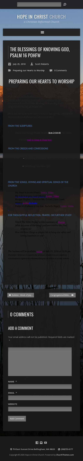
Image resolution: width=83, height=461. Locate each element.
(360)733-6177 (67, 449)
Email (12, 392)
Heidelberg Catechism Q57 (38, 158)
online (39, 251)
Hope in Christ (41, 16)
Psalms (61, 222)
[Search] (39, 4)
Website (12, 404)
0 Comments (60, 70)
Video (50, 192)
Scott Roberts (42, 64)
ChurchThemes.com (65, 454)
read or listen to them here (39, 139)
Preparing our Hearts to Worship (29, 70)
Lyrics (44, 192)
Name (12, 381)
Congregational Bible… (62, 295)
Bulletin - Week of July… (21, 295)
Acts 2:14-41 (54, 133)
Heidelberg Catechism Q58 (37, 166)
